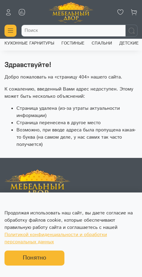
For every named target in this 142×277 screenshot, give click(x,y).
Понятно (34, 258)
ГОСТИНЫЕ (72, 43)
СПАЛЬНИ (102, 43)
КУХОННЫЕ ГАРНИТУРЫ (29, 43)
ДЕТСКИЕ (129, 43)
